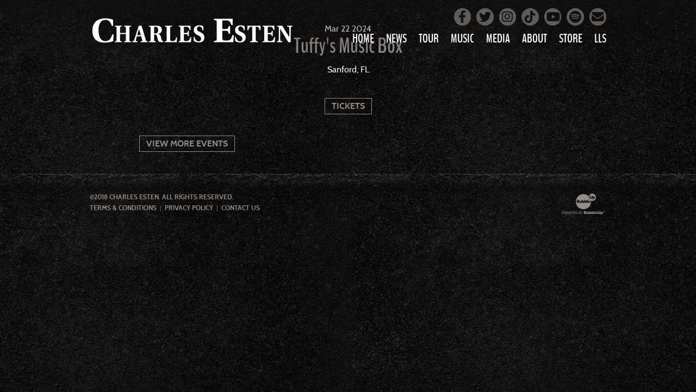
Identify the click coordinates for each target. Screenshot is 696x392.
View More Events (187, 143)
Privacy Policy (189, 208)
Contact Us (240, 208)
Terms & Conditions (123, 208)
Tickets (348, 106)
